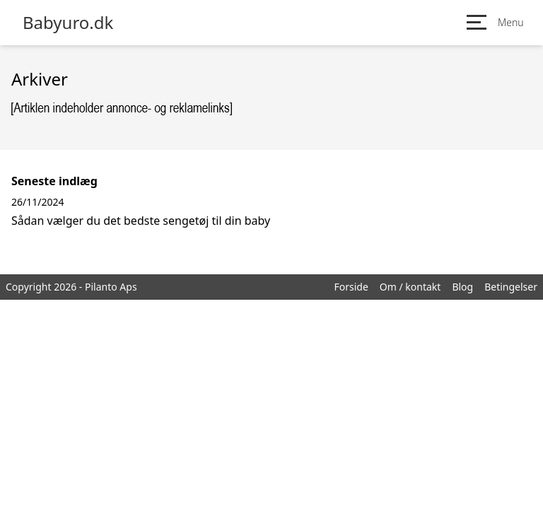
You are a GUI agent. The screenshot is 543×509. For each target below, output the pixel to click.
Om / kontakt (410, 286)
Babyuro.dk (68, 22)
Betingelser (510, 286)
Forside (351, 286)
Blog (462, 286)
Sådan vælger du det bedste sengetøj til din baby (140, 220)
